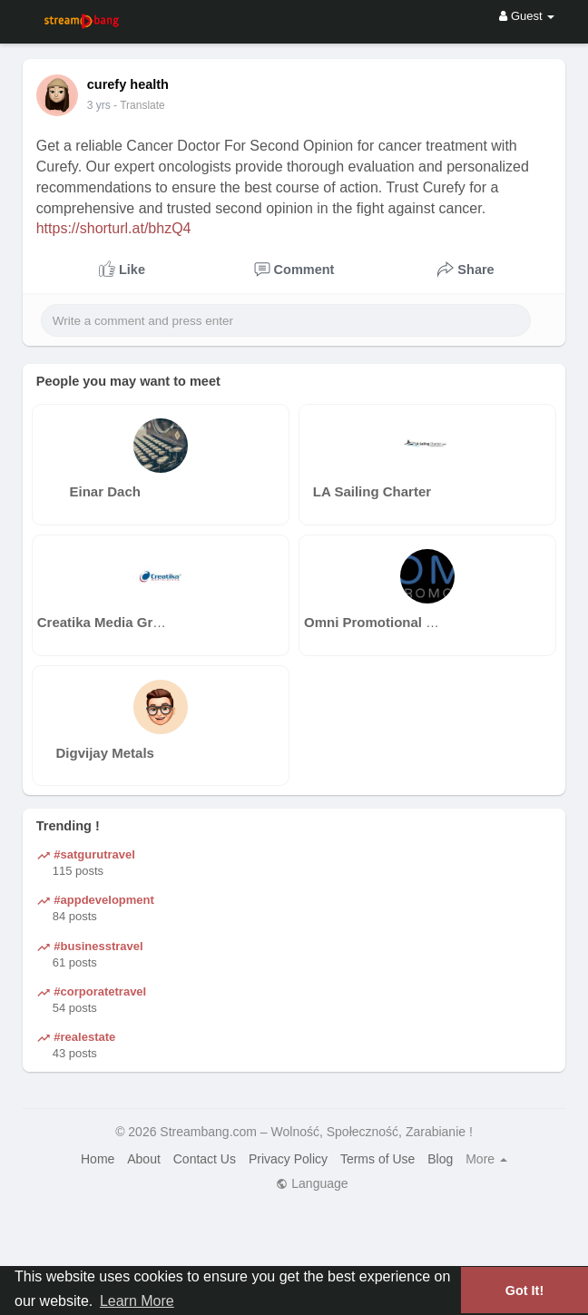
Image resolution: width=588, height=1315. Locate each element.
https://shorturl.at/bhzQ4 (113, 228)
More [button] (486, 1159)
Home (97, 1159)
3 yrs (99, 105)
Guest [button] (526, 16)
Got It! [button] (524, 1290)
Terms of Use (377, 1159)
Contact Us (204, 1159)
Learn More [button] (137, 1301)
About (144, 1159)
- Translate (139, 105)
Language (312, 1183)
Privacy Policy (288, 1159)
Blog (440, 1159)
